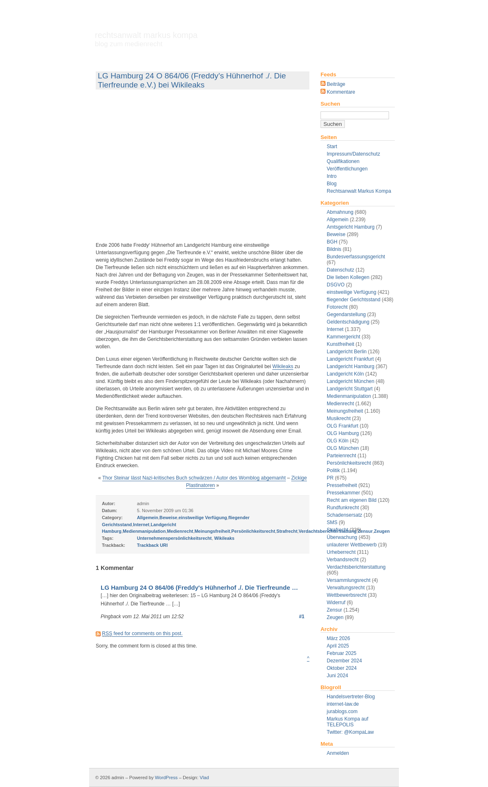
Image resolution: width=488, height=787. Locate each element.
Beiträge (333, 84)
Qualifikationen (343, 161)
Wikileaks (282, 366)
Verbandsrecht (342, 559)
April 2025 (338, 646)
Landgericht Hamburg (350, 366)
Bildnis (334, 249)
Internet (335, 329)
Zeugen (335, 617)
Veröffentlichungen (347, 169)
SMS (332, 522)
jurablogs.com (342, 711)
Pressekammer (343, 493)
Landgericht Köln (345, 374)
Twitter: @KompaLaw (350, 732)
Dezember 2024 (344, 661)
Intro (332, 176)
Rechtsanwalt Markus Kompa (146, 39)
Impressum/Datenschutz (353, 154)
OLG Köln (338, 441)
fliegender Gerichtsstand (353, 300)
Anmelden (338, 753)
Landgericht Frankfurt (350, 359)
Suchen (330, 104)
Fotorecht (337, 307)
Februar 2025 (341, 653)
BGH (332, 242)
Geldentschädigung (348, 322)
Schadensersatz (344, 515)
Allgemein (338, 219)
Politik (333, 470)
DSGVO (335, 285)
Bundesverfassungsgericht (356, 257)
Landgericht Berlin (347, 352)
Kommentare (338, 92)
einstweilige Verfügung (351, 292)
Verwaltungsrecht (346, 588)
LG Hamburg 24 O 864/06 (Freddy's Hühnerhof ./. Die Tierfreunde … (199, 587)
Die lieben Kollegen (348, 277)
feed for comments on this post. (142, 634)
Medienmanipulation (349, 396)
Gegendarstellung (346, 314)
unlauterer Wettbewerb (352, 545)
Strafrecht (286, 531)
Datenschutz (340, 270)
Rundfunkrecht (343, 507)
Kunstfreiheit (340, 344)
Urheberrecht (341, 552)
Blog (332, 184)
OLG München (343, 448)
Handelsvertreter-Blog (351, 697)
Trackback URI (152, 545)
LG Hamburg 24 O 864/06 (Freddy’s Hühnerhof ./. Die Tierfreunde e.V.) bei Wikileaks (192, 80)
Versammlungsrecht (348, 580)
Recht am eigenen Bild (352, 500)
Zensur (334, 610)
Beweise (336, 234)
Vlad (204, 777)
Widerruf (336, 602)
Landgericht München (350, 381)
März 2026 (338, 638)
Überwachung (342, 537)
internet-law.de (343, 704)
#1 (301, 616)
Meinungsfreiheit (345, 411)
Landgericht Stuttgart (349, 389)
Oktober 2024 (342, 668)
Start (332, 146)
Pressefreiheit (342, 485)
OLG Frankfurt (342, 426)
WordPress (166, 777)
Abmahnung (340, 212)
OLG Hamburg (343, 433)
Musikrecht (339, 418)
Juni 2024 (337, 675)
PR (330, 478)
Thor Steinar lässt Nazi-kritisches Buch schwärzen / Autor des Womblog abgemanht (194, 478)
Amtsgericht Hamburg (351, 227)
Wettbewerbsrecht (347, 595)
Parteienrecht (341, 455)
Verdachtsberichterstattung (356, 567)
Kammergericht (343, 337)
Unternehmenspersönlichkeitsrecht (174, 538)
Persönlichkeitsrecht (349, 463)
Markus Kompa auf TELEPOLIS (347, 722)
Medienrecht (340, 403)
